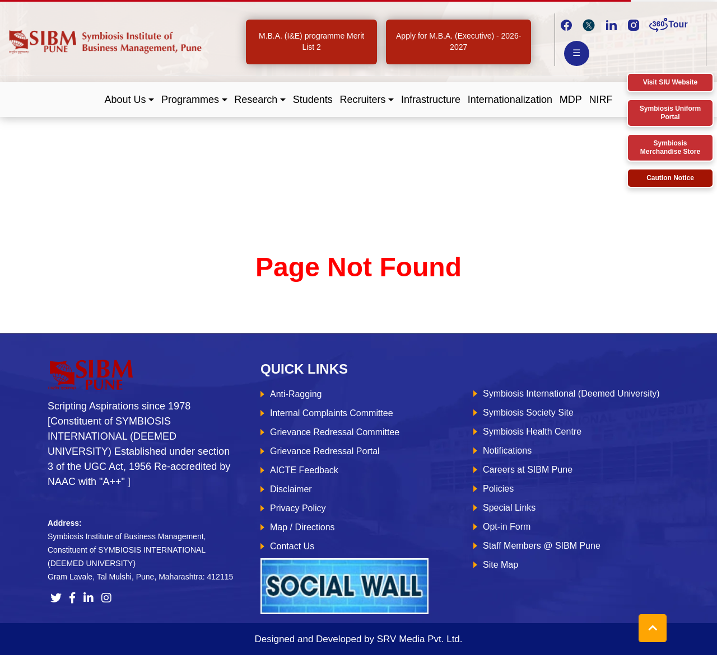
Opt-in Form (506, 526)
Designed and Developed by (358, 639)
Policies (498, 488)
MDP (571, 99)
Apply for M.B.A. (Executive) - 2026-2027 (458, 41)
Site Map (500, 564)
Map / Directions (302, 527)
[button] (130, 100)
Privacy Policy (298, 508)
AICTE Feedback (304, 470)
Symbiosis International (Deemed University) (571, 393)
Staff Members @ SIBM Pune (541, 545)
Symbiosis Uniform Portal (670, 113)
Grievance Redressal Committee (334, 432)
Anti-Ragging (296, 394)
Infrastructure (430, 99)
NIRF (600, 99)
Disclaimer (291, 489)
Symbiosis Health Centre (532, 431)
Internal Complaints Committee (331, 413)
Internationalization (510, 99)
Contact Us (292, 546)
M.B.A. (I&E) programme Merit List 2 (311, 41)
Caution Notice (670, 178)
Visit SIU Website (670, 82)
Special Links (509, 507)
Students (313, 99)
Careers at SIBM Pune (527, 469)
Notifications (507, 450)
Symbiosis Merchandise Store (670, 147)
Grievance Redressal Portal (325, 451)
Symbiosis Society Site (528, 412)
